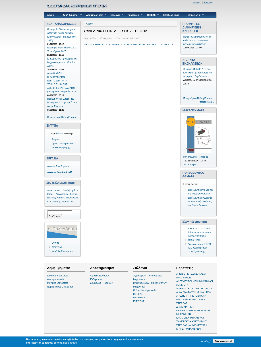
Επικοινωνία (194, 15)
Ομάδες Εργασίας (99, 275)
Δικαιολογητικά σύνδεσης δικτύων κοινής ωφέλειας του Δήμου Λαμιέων (200, 201)
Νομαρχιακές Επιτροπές (60, 286)
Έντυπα (55, 243)
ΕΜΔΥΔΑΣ (138, 301)
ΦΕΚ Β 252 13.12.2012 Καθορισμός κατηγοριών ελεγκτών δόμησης (199, 232)
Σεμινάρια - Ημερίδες (101, 283)
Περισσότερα (70, 343)
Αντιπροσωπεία (55, 279)
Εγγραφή (208, 2)
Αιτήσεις (55, 139)
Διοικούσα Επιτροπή (58, 275)
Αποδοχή (206, 341)
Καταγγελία (57, 247)
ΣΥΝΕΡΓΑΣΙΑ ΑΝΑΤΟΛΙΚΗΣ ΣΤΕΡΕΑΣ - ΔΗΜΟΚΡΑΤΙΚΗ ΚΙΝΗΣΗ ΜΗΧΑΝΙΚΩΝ (191, 325)
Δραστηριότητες (95, 15)
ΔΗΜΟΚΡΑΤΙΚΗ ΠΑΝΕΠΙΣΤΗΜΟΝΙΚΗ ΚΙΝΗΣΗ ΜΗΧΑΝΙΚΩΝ (193, 310)
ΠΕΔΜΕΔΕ (139, 297)
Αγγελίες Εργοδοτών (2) (59, 172)
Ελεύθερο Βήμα (171, 15)
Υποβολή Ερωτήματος (62, 251)
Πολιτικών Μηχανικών (145, 290)
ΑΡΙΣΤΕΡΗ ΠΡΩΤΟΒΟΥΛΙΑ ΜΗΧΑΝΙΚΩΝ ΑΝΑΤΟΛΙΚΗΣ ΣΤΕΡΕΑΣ (191, 299)
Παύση (64, 117)
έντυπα (59, 133)
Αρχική (50, 15)
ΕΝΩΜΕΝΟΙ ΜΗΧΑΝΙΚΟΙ (190, 317)
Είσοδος (196, 2)
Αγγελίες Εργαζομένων (58, 166)
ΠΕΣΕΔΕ (138, 294)
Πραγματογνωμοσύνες (62, 143)
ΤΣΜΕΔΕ (151, 15)
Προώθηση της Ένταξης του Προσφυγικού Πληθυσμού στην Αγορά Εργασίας (62, 102)
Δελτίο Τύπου (194, 240)
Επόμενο (72, 117)
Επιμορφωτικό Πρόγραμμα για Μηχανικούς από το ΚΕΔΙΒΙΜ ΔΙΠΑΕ (61, 62)
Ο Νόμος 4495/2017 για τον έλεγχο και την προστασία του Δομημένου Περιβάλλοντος (197, 73)
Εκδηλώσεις (96, 279)
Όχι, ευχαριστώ (223, 341)
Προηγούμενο (54, 117)
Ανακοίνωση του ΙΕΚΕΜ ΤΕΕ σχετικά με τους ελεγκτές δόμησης (199, 248)
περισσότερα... (207, 102)
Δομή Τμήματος (71, 15)
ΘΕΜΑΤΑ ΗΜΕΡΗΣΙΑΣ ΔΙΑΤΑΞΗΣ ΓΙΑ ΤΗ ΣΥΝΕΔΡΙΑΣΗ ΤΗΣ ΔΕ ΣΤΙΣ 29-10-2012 (128, 44)
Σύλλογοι (115, 15)
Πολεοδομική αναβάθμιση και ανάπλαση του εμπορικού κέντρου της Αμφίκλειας (197, 40)
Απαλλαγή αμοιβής (61, 147)
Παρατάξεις (133, 15)
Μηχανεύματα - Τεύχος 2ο (195, 157)
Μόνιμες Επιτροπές (57, 283)
